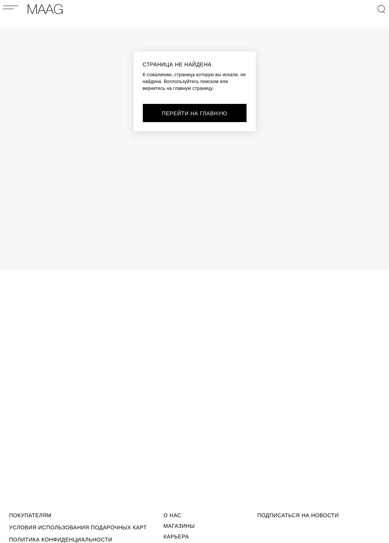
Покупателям (30, 515)
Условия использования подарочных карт (78, 527)
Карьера (176, 537)
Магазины (178, 526)
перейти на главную (194, 113)
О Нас (172, 515)
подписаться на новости (298, 515)
